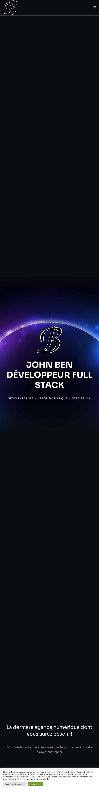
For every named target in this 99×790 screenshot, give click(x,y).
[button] (94, 8)
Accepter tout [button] (35, 784)
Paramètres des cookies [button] (15, 784)
